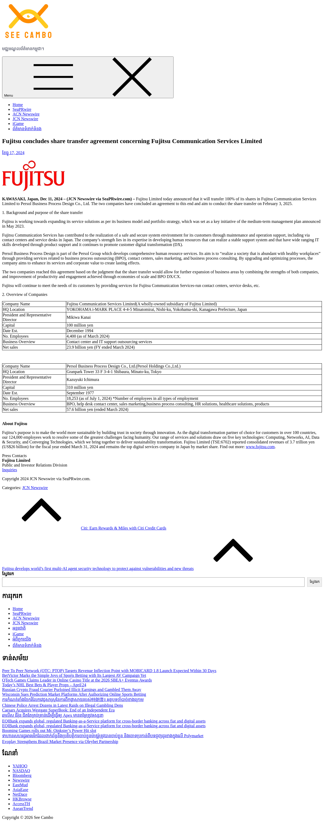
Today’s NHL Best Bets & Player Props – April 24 (44, 685)
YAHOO (20, 766)
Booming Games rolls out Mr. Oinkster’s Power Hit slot (49, 730)
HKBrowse (22, 799)
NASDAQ (21, 770)
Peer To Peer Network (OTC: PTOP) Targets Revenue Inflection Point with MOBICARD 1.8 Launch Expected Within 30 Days (109, 670)
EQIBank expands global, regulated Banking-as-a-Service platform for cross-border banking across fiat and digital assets (104, 721)
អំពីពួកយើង (22, 639)
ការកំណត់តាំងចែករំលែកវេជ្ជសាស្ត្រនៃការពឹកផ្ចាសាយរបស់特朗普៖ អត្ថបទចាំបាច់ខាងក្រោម (73, 699)
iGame (18, 123)
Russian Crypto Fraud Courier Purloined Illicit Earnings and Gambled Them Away (71, 689)
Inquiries (9, 470)
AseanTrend (23, 808)
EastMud (20, 785)
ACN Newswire (26, 114)
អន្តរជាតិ (19, 628)
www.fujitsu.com (260, 446)
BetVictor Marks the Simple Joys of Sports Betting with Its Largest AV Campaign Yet (74, 675)
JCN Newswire (25, 119)
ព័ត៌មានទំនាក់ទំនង (27, 129)
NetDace (20, 794)
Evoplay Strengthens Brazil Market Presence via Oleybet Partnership (60, 741)
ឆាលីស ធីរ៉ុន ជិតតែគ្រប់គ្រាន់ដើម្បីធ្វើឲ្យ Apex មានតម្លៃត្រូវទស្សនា (52, 715)
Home (18, 104)
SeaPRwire (22, 109)
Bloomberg (22, 775)
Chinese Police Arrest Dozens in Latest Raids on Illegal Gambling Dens (62, 705)
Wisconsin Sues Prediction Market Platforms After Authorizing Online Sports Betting (74, 694)
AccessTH (21, 804)
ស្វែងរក (8, 574)
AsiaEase (20, 789)
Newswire (21, 780)
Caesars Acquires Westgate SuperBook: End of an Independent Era (58, 710)
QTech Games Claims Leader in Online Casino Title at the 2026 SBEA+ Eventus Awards (77, 680)
